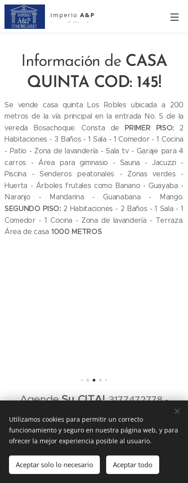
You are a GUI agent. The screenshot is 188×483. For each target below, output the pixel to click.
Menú (174, 17)
